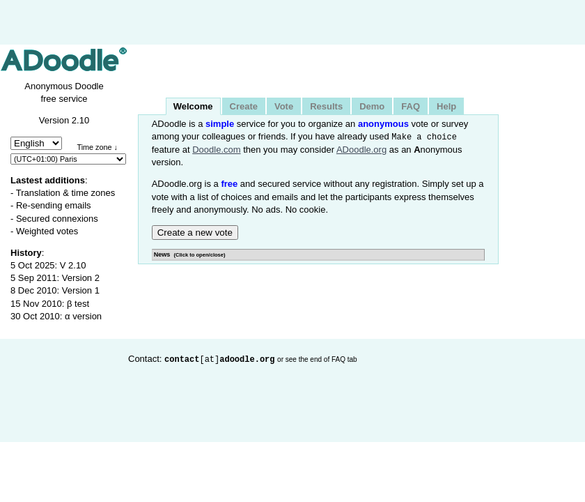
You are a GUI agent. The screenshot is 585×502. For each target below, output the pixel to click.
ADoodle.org (361, 149)
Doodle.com (216, 149)
